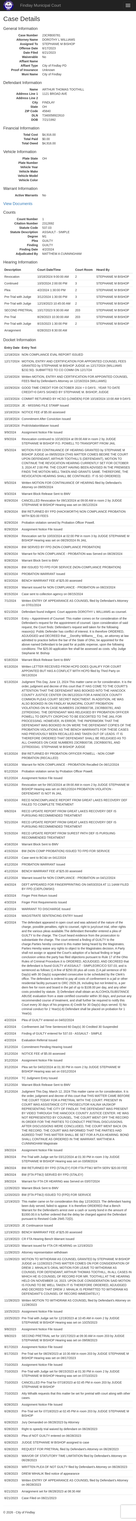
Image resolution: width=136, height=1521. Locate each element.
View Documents (17, 204)
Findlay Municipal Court (40, 5)
